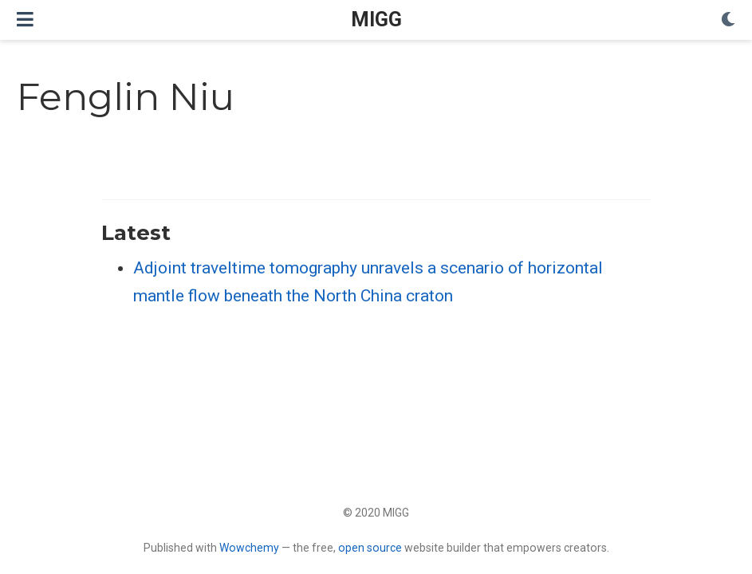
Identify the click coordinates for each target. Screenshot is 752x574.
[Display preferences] (728, 20)
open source (370, 547)
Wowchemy (249, 547)
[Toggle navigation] (25, 19)
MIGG (376, 19)
